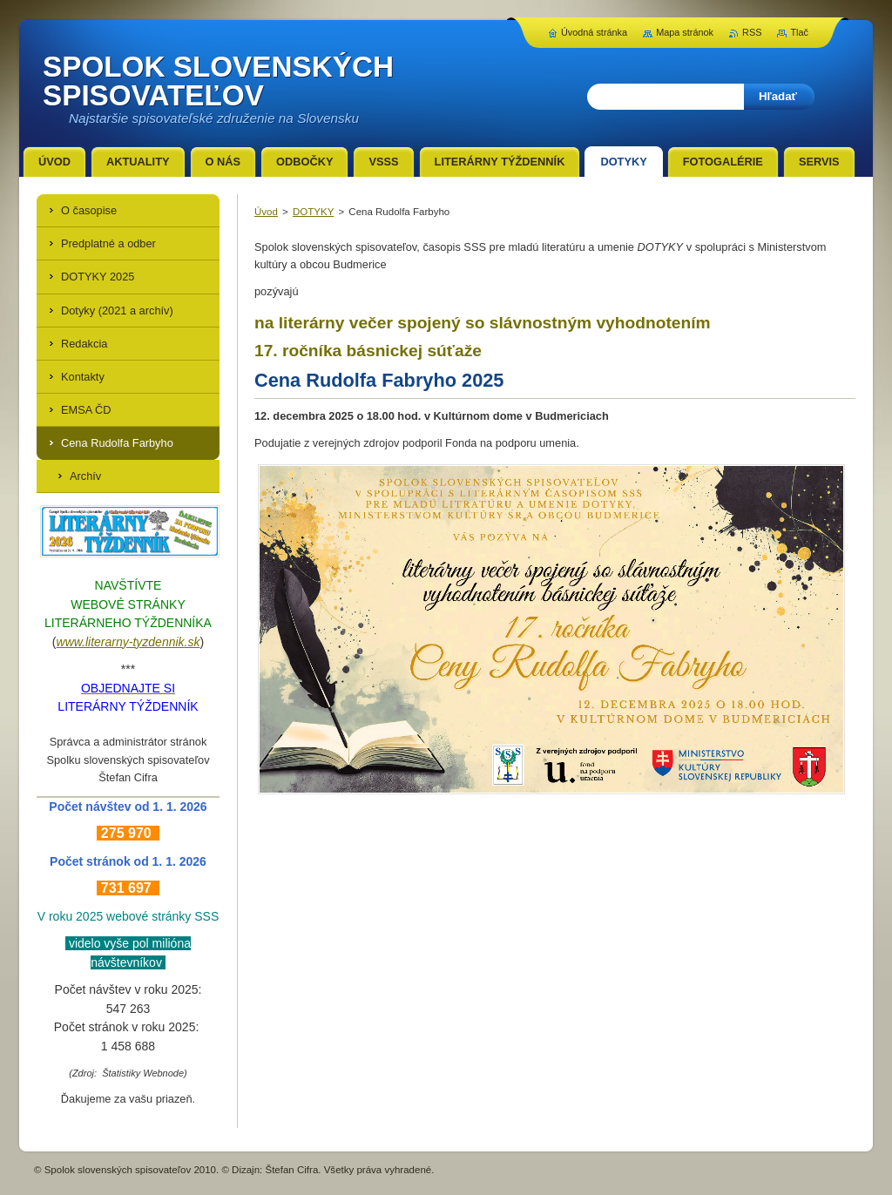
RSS (751, 32)
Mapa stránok (684, 32)
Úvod (266, 211)
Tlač (799, 32)
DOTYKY (313, 211)
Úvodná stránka (594, 32)
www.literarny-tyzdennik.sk (128, 642)
